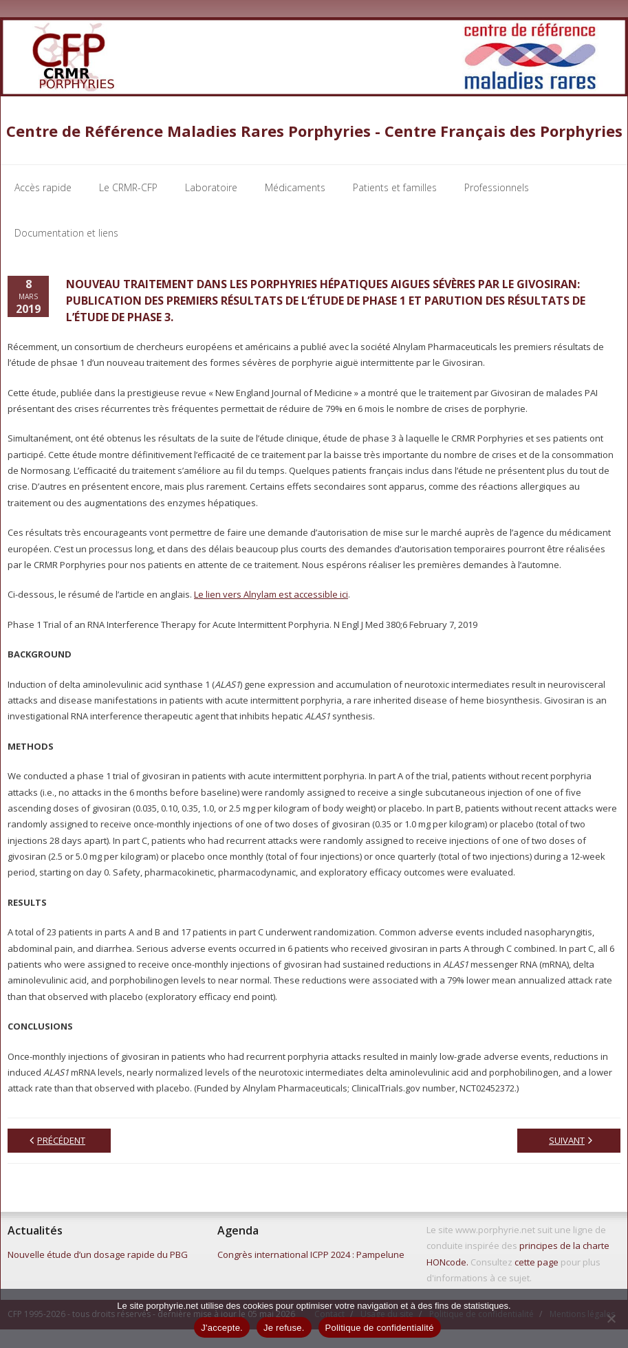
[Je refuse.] (611, 1318)
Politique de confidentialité (379, 1328)
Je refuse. (284, 1328)
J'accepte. (222, 1328)
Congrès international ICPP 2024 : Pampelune (310, 1256)
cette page (537, 1263)
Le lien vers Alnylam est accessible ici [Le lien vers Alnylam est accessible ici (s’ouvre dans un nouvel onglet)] (271, 596)
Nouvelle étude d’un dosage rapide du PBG (98, 1256)
